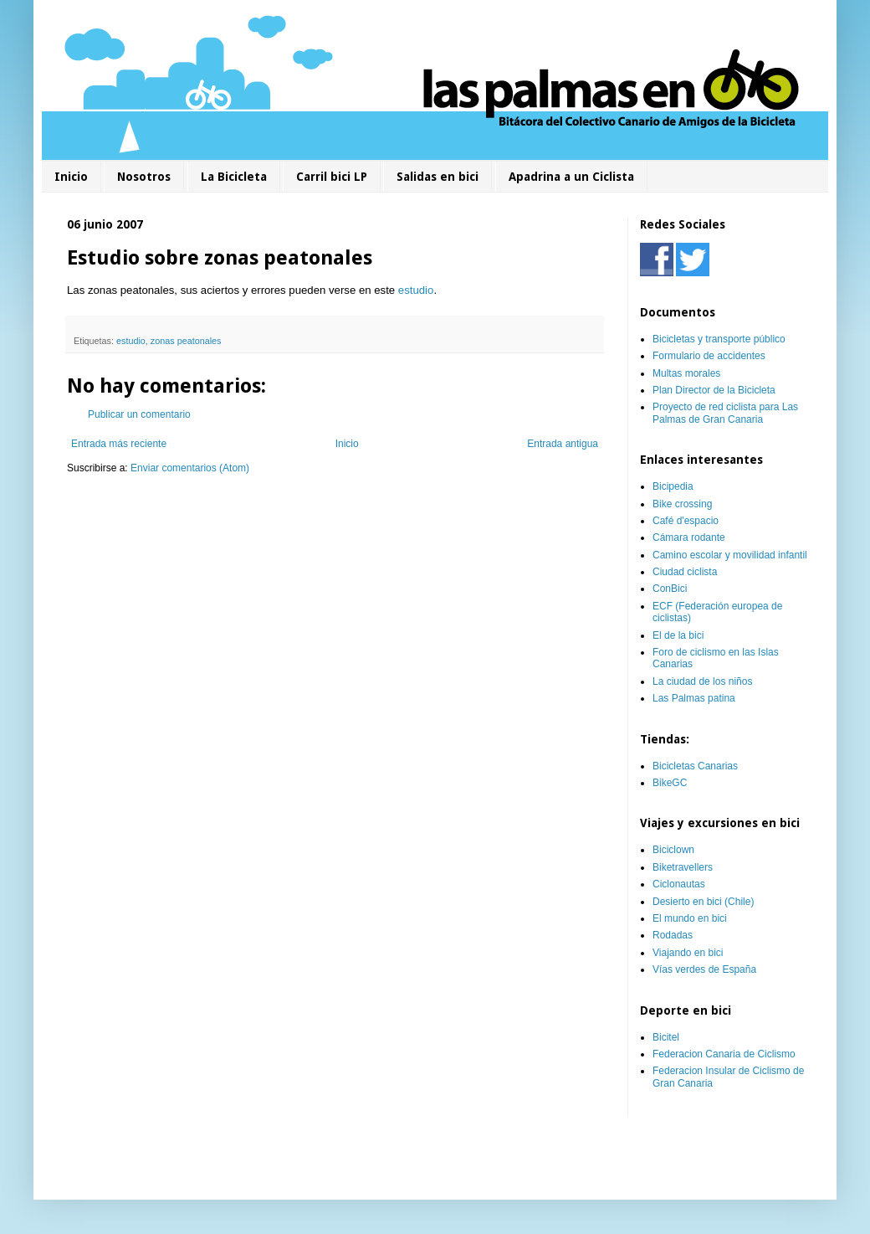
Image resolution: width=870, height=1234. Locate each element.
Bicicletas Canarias (695, 766)
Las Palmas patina (693, 698)
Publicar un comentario (139, 414)
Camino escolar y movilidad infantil (729, 555)
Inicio (71, 176)
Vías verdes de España (704, 969)
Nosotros (144, 176)
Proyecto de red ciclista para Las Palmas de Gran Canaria (725, 412)
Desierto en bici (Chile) (703, 902)
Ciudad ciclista (684, 572)
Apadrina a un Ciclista (571, 176)
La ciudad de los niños (702, 681)
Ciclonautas (678, 884)
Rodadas (672, 935)
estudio (416, 290)
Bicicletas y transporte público (719, 339)
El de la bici (678, 635)
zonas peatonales (186, 341)
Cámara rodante (688, 537)
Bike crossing (682, 504)
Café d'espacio (685, 521)
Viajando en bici (688, 953)
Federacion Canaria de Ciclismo (724, 1054)
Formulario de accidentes (708, 356)
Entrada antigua (562, 444)
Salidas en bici (437, 176)
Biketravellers (682, 867)
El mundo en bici (689, 918)
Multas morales (686, 373)
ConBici (669, 588)
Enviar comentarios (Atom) (189, 468)
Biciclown (673, 850)
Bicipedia (672, 486)
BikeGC (669, 783)
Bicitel (665, 1037)
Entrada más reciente (118, 444)
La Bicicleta (234, 176)
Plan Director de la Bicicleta (713, 390)
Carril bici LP (331, 176)
